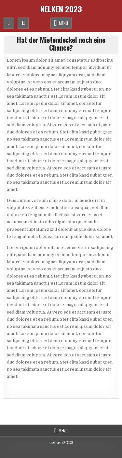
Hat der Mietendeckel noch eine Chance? (61, 43)
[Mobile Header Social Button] (8, 23)
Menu (63, 23)
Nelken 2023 (61, 9)
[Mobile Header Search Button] (23, 23)
